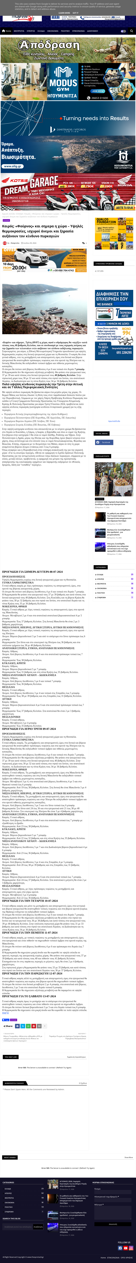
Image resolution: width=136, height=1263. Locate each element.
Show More (129, 1157)
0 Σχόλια (83, 1083)
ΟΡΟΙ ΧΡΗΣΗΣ (127, 1257)
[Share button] (44, 1026)
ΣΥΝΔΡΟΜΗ (115, 597)
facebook (106, 442)
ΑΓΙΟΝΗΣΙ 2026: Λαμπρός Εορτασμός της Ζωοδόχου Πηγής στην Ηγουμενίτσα (111, 503)
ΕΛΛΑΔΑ (41, 31)
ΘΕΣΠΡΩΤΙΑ (19, 31)
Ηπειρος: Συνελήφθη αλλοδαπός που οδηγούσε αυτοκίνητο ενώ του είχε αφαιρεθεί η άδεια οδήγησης (119, 547)
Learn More (64, 13)
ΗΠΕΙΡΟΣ (31, 31)
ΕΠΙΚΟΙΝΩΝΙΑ (78, 31)
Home (8, 31)
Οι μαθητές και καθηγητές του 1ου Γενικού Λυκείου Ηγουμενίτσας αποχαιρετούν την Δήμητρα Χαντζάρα (119, 517)
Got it (75, 13)
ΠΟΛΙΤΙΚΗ (65, 31)
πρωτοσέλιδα (114, 421)
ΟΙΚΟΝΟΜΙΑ (52, 31)
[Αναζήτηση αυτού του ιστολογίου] (18, 1226)
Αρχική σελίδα (8, 214)
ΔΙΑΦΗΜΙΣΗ (92, 31)
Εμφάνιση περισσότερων (76, 1057)
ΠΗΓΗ (5, 1013)
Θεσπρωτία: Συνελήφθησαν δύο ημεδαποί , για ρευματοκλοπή (118, 532)
